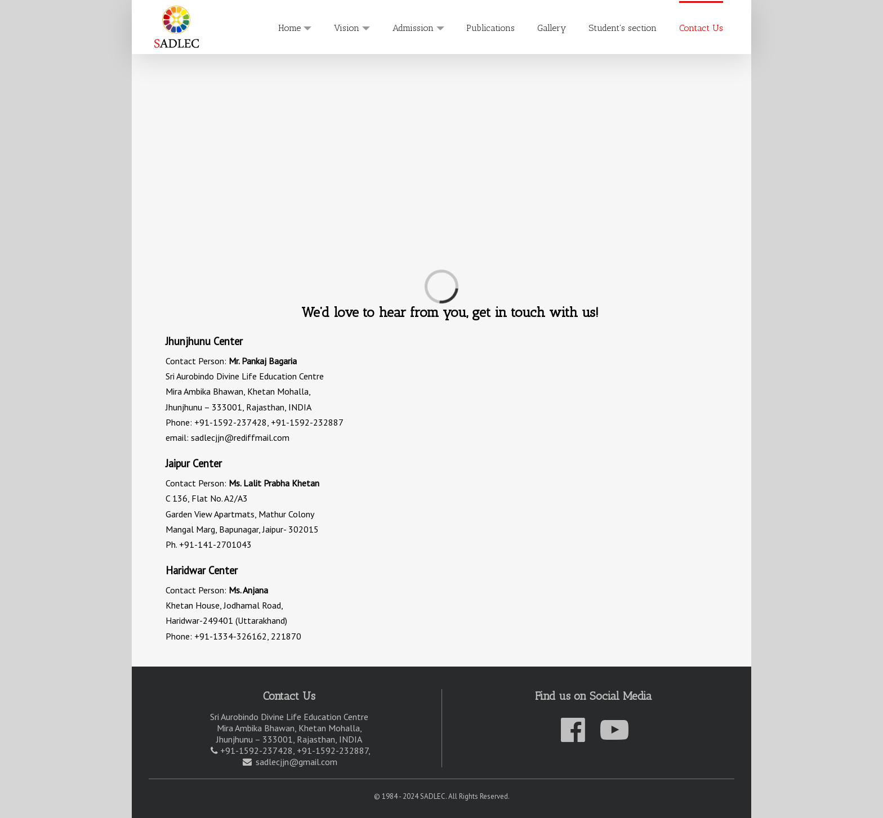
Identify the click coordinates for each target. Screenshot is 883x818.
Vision (346, 28)
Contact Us (701, 28)
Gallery (551, 28)
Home (289, 28)
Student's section (622, 28)
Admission (413, 28)
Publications (490, 28)
